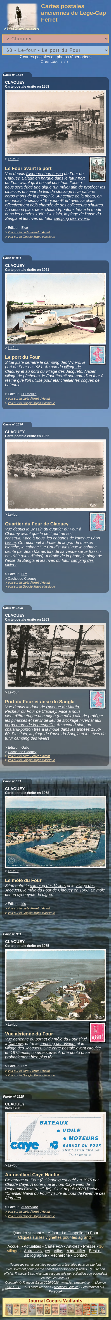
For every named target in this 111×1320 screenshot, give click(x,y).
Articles (72, 1246)
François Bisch (25, 1273)
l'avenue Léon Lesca (44, 173)
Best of (95, 1251)
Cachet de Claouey (22, 579)
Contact (81, 1255)
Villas (58, 1251)
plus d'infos (32, 556)
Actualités (32, 1246)
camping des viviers (71, 218)
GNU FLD (13, 1287)
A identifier (76, 1251)
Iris (23, 904)
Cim (24, 574)
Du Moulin (28, 394)
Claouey (65, 890)
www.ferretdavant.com (77, 1282)
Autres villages (37, 1251)
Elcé (24, 228)
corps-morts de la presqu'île (30, 196)
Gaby (25, 747)
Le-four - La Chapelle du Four (72, 1233)
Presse (89, 1246)
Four (34, 1180)
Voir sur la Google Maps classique (31, 236)
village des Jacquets (64, 371)
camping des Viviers (62, 362)
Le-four (13, 159)
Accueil (14, 1246)
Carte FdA (54, 1246)
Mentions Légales (66, 1287)
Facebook (55, 1291)
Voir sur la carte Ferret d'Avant (29, 232)
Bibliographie (35, 1255)
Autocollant (29, 1207)
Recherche (60, 1255)
